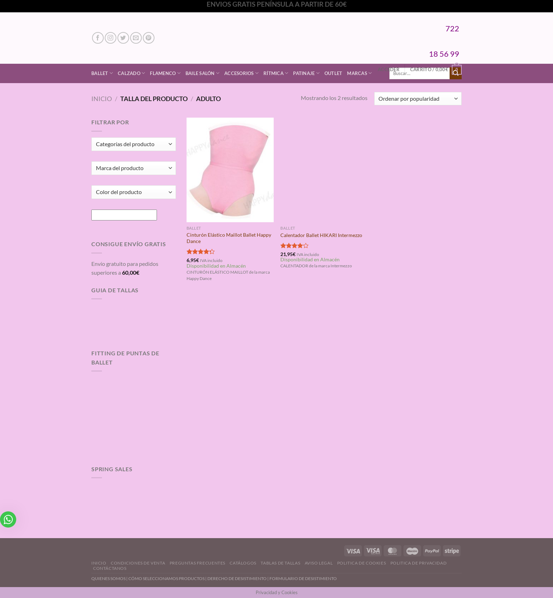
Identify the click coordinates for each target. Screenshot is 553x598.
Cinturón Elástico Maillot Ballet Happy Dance (229, 238)
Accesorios (241, 73)
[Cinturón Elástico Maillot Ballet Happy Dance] (230, 170)
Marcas (359, 73)
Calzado (131, 73)
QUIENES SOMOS (108, 578)
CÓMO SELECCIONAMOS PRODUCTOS (166, 578)
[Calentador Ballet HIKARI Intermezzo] (323, 170)
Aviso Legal (319, 563)
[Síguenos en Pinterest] (148, 38)
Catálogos (243, 563)
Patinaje (306, 73)
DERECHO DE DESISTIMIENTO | (238, 578)
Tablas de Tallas (280, 563)
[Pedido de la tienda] (418, 99)
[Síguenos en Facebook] (98, 38)
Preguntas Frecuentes (197, 563)
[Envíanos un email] (136, 38)
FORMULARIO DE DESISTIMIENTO (303, 578)
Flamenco (165, 73)
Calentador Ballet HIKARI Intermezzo (321, 235)
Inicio (101, 98)
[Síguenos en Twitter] (123, 38)
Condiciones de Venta (138, 563)
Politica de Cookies (361, 563)
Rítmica (275, 73)
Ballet (102, 73)
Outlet (333, 73)
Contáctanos (110, 568)
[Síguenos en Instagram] (110, 38)
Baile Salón (202, 73)
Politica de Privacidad (418, 563)
